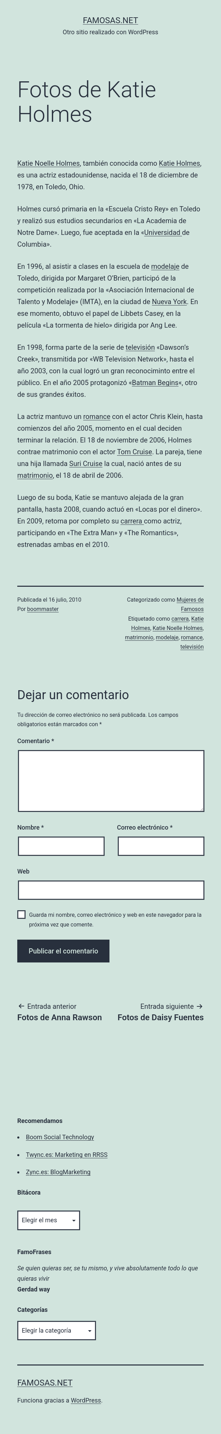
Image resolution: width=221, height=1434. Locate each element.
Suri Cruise (86, 463)
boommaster (43, 609)
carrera (132, 521)
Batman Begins (155, 382)
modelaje (165, 266)
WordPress (86, 1400)
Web (23, 871)
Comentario (35, 741)
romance (96, 416)
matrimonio (35, 475)
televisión (140, 347)
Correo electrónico (145, 827)
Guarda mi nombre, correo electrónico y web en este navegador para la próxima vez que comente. (115, 920)
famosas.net (110, 20)
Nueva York (169, 302)
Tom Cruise (134, 452)
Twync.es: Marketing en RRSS (66, 1154)
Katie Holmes (179, 163)
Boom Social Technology (60, 1137)
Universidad (163, 232)
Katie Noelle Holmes (48, 163)
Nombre (30, 827)
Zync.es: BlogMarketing (58, 1172)
